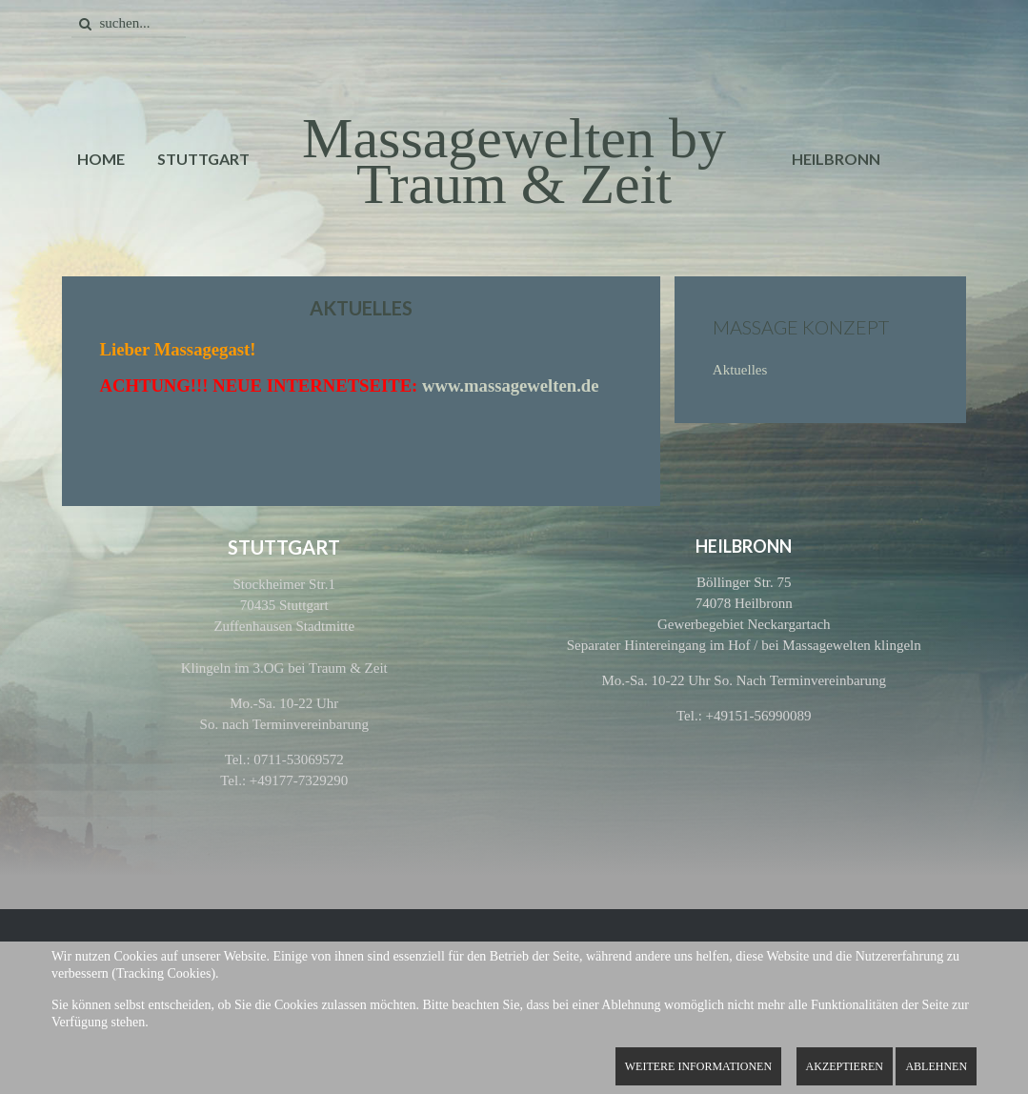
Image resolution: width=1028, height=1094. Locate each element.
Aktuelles (740, 369)
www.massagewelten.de (510, 385)
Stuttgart (203, 159)
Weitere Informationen (698, 1066)
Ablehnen (936, 1066)
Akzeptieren (844, 1066)
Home (101, 159)
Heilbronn (836, 159)
